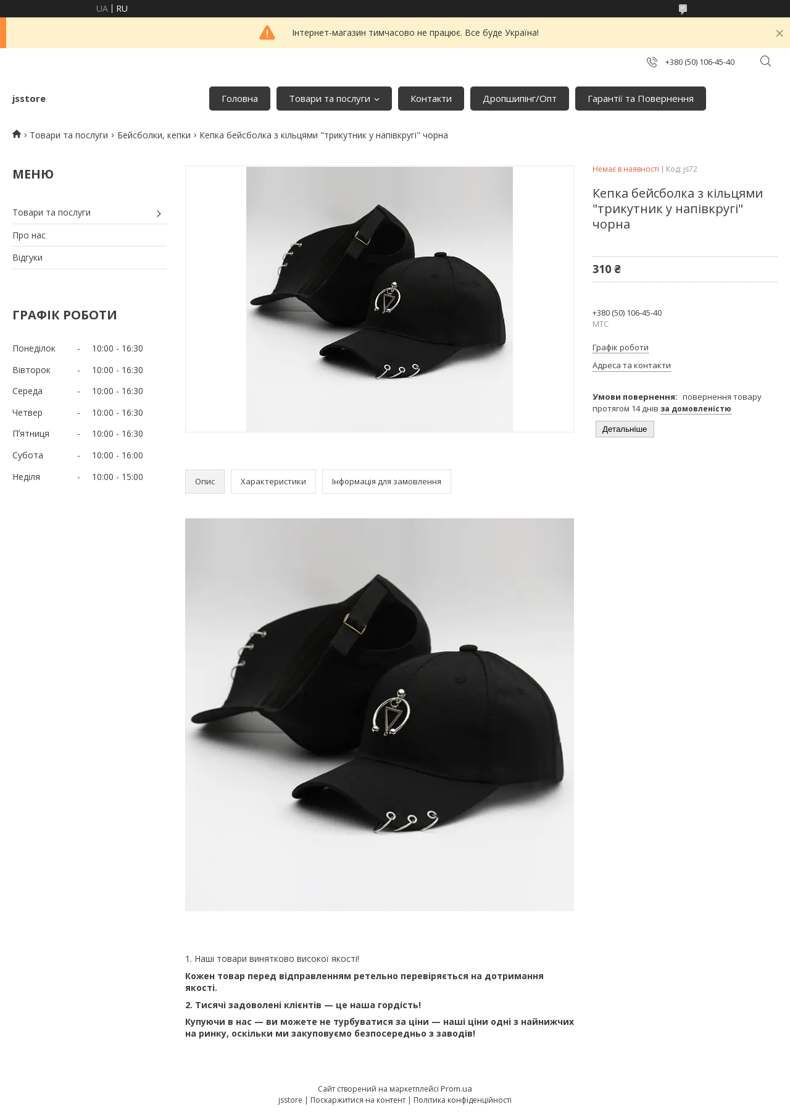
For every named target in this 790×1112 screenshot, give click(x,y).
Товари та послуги (329, 98)
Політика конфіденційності (463, 1100)
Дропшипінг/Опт (520, 98)
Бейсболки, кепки (154, 135)
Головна (240, 98)
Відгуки (27, 257)
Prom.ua (456, 1088)
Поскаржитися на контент (357, 1100)
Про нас (29, 235)
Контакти (431, 98)
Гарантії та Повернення (641, 98)
